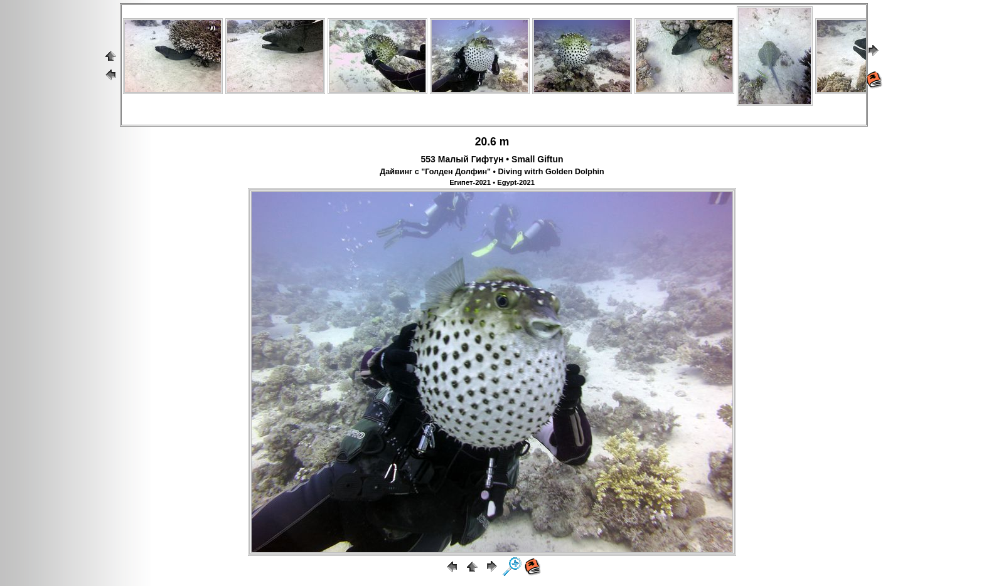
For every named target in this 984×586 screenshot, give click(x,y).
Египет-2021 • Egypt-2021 (492, 182)
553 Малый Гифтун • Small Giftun (491, 159)
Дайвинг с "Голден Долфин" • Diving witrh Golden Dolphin (492, 171)
